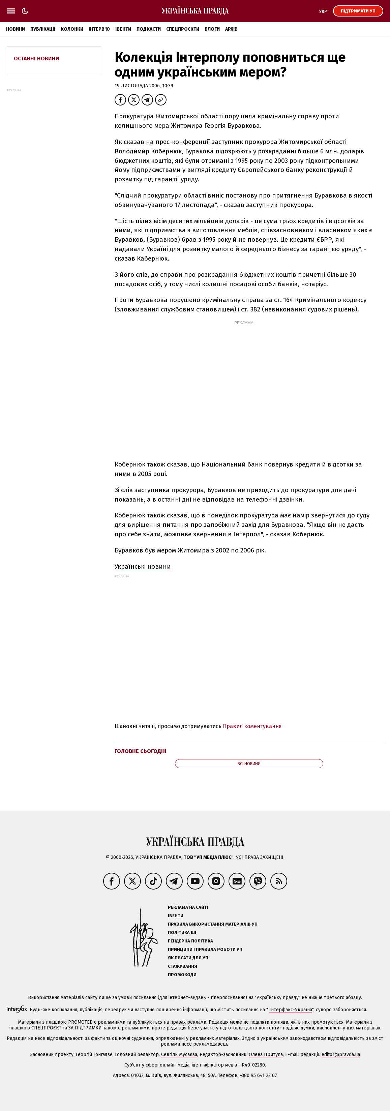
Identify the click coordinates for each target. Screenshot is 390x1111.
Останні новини (36, 58)
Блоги (212, 29)
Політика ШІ (182, 932)
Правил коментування (252, 726)
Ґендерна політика (190, 940)
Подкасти (149, 29)
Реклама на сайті (188, 907)
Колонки (72, 29)
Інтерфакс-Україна (290, 1010)
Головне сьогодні (141, 751)
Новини (15, 29)
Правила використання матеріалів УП (213, 924)
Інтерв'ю (99, 29)
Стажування (182, 966)
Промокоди (182, 974)
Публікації (42, 29)
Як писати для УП (188, 957)
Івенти (123, 29)
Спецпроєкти (182, 29)
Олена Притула (266, 1054)
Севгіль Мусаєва (179, 1054)
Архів (231, 29)
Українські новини (143, 566)
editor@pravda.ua (341, 1054)
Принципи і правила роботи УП (205, 949)
